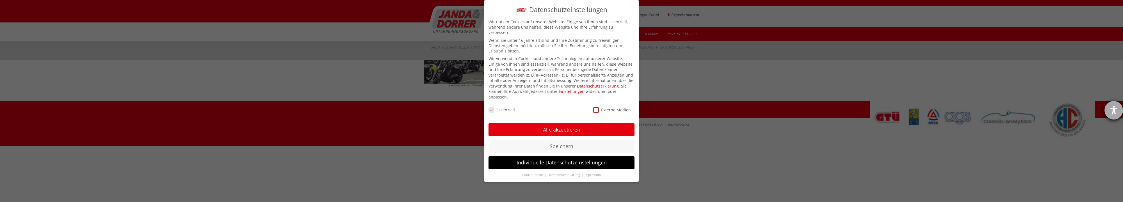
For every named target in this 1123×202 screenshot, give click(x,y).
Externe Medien (612, 110)
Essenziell (502, 110)
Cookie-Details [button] (533, 175)
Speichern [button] (561, 146)
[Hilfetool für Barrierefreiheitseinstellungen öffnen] (1113, 110)
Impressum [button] (593, 175)
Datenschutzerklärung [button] (564, 175)
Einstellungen (572, 91)
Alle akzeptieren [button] (561, 129)
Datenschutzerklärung (598, 86)
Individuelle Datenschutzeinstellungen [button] (562, 162)
